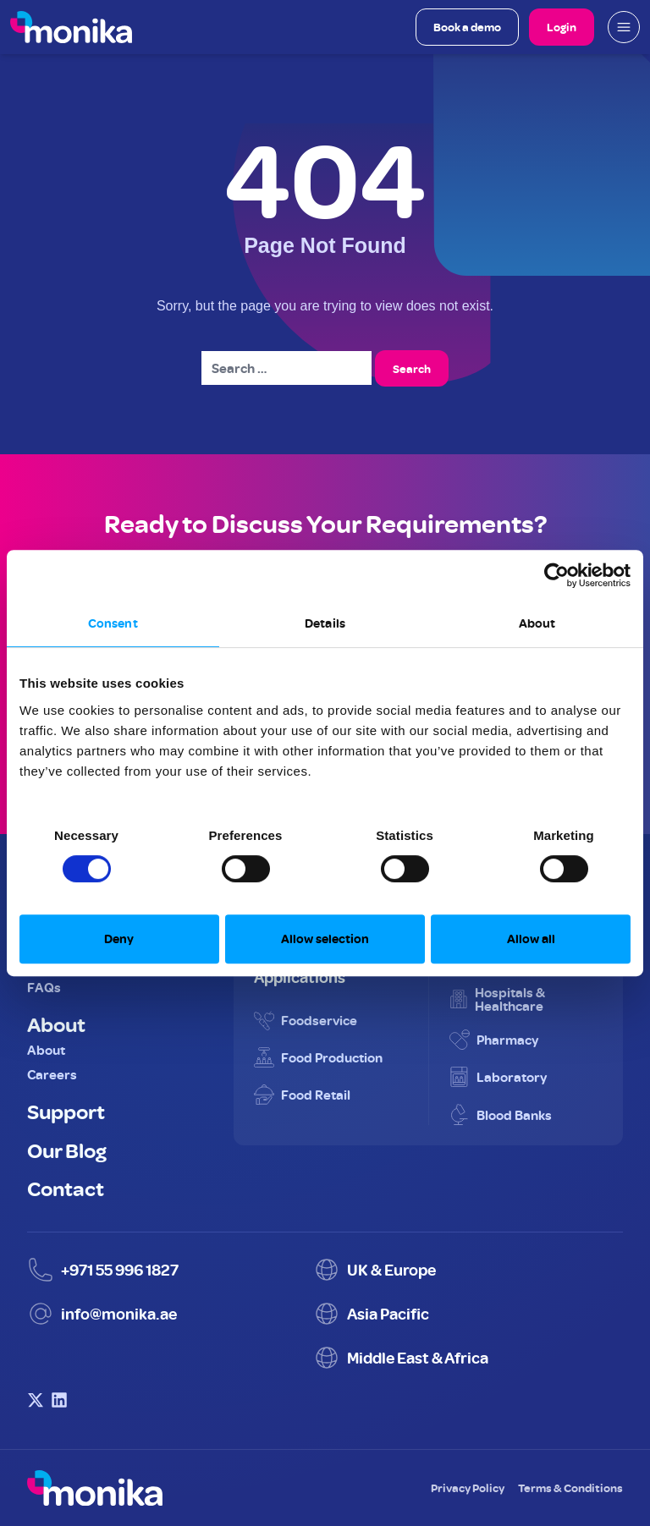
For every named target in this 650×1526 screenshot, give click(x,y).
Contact (65, 1187)
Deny (119, 938)
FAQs (44, 987)
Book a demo (467, 27)
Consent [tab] (113, 623)
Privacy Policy (467, 1487)
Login (561, 27)
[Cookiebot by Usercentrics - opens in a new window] (556, 575)
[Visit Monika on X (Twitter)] (35, 1400)
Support (66, 1110)
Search (412, 368)
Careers (52, 1074)
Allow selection (325, 938)
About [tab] (537, 623)
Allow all (531, 938)
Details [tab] (325, 623)
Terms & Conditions (570, 1487)
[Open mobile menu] (624, 27)
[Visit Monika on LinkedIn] (59, 1400)
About (56, 1023)
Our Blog (67, 1149)
